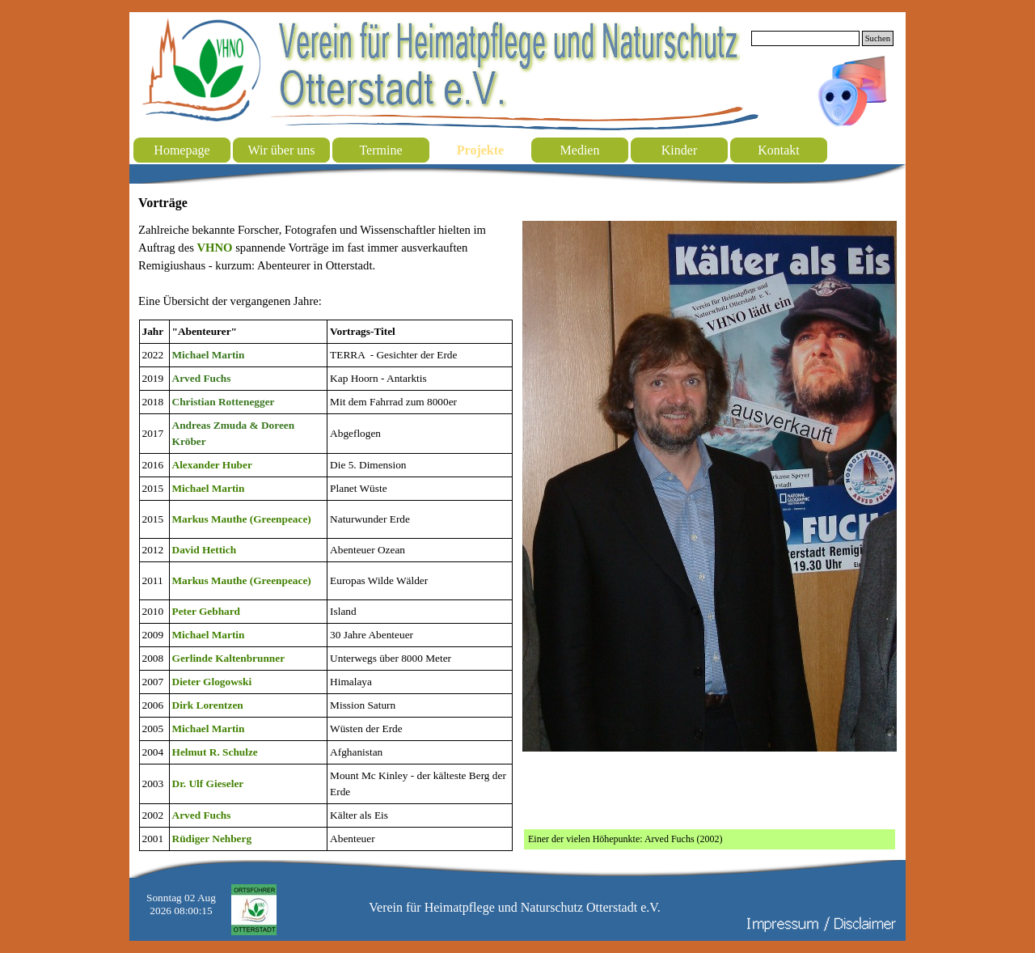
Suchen (877, 38)
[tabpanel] (325, 265)
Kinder (679, 150)
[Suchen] (805, 38)
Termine (380, 150)
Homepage (181, 150)
